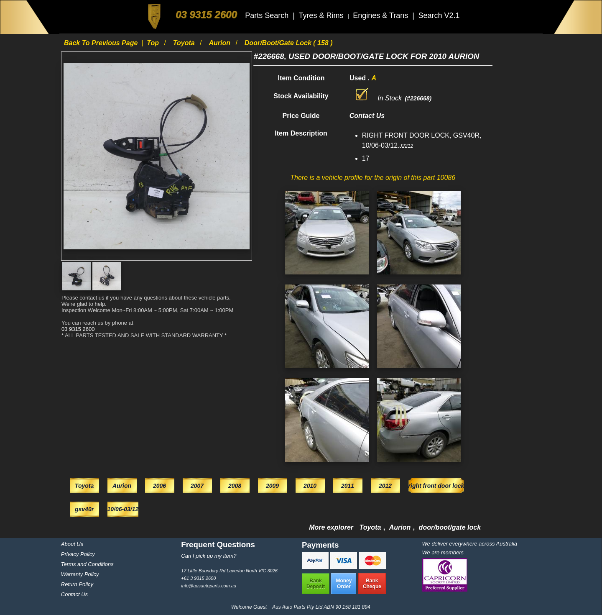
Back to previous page (102, 42)
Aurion (220, 42)
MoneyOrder (344, 583)
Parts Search (268, 15)
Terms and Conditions (87, 564)
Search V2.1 (438, 15)
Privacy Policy (78, 554)
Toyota (184, 42)
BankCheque (372, 583)
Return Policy (77, 584)
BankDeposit (315, 583)
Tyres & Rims (321, 15)
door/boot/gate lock (450, 527)
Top (154, 42)
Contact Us (74, 594)
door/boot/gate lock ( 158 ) (289, 42)
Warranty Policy (80, 574)
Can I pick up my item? (208, 556)
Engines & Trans (381, 15)
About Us (72, 544)
